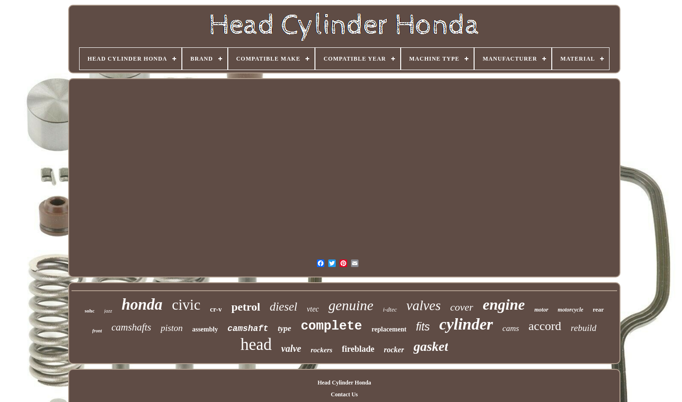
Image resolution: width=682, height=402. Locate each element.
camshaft (247, 328)
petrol (245, 307)
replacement (389, 329)
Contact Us (344, 394)
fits (423, 327)
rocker (394, 350)
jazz (108, 310)
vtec (313, 309)
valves (423, 305)
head (256, 344)
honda (142, 304)
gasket (430, 346)
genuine (350, 305)
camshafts (131, 327)
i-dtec (390, 309)
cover (461, 307)
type (284, 328)
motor (541, 309)
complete (331, 326)
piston (171, 328)
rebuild (583, 328)
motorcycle (570, 309)
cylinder (466, 324)
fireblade (358, 349)
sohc (90, 310)
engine (504, 304)
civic (186, 304)
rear (598, 309)
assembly (205, 329)
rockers (321, 350)
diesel (283, 306)
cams (511, 328)
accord (545, 326)
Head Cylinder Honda (344, 382)
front (97, 330)
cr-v (216, 309)
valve (291, 348)
